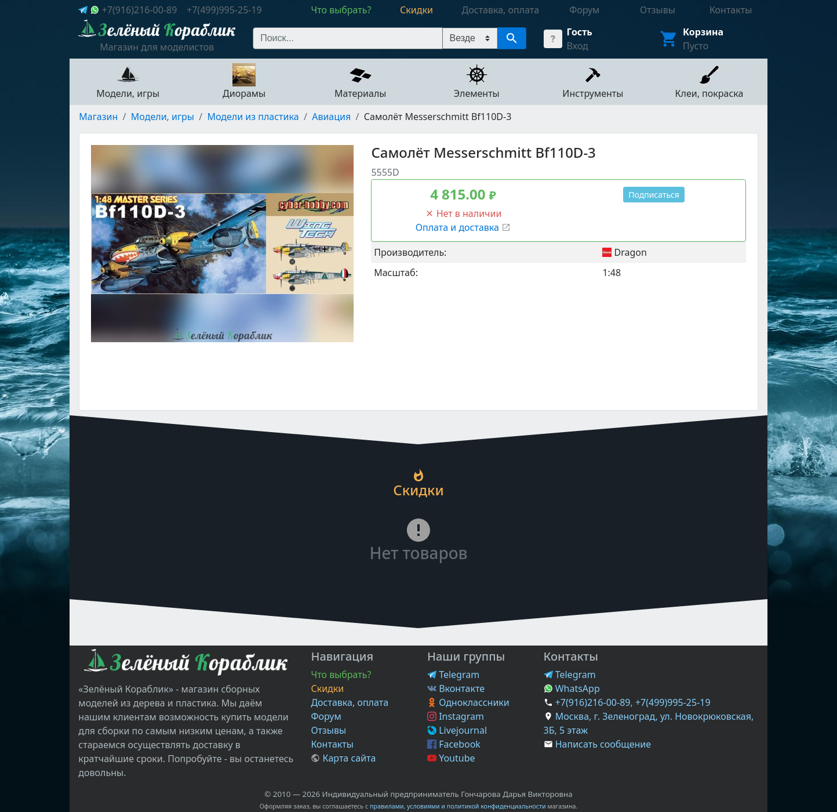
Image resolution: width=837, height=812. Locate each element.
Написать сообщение (603, 744)
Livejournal (457, 730)
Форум (326, 716)
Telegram (453, 674)
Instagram (455, 716)
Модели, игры (162, 116)
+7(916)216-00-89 (139, 9)
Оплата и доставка (463, 227)
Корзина (703, 32)
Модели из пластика (253, 116)
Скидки (327, 688)
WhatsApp (572, 688)
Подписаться (653, 194)
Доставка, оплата (349, 702)
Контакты (332, 744)
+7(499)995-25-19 (224, 9)
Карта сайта (343, 758)
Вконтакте (456, 688)
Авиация (331, 116)
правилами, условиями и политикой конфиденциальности (458, 806)
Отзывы (328, 730)
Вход (577, 45)
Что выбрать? (341, 674)
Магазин (98, 116)
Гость (579, 32)
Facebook (454, 744)
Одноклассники (468, 702)
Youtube (451, 758)
